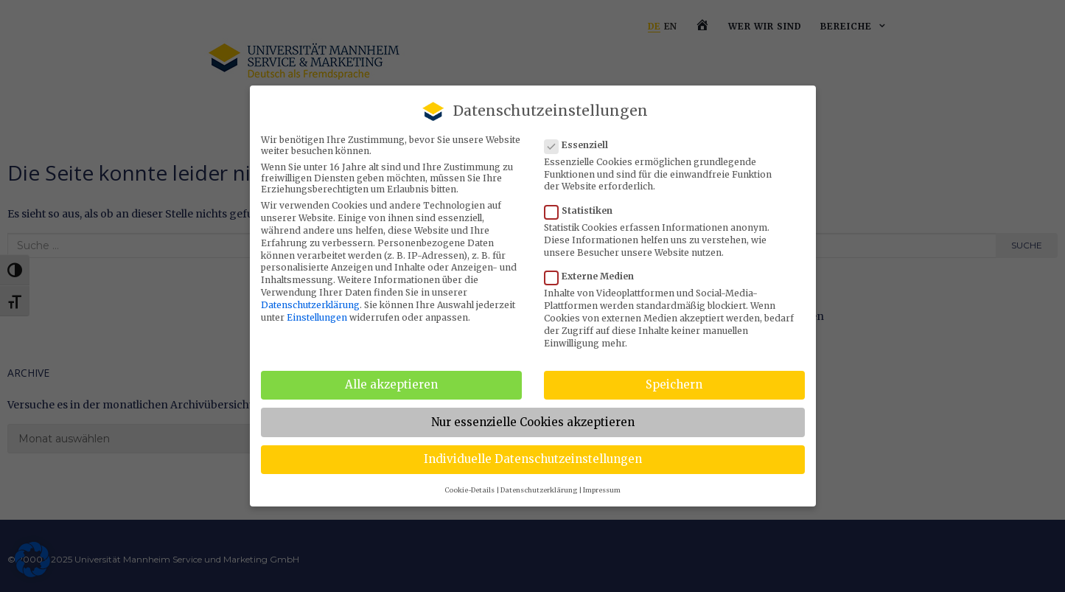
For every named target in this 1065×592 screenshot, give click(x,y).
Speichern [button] (674, 384)
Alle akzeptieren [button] (391, 384)
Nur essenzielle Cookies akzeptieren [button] (533, 422)
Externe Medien (593, 276)
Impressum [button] (602, 490)
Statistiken (583, 210)
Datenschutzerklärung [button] (538, 490)
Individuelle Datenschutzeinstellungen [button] (533, 459)
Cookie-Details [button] (469, 490)
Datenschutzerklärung (310, 304)
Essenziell (581, 144)
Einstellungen (317, 317)
